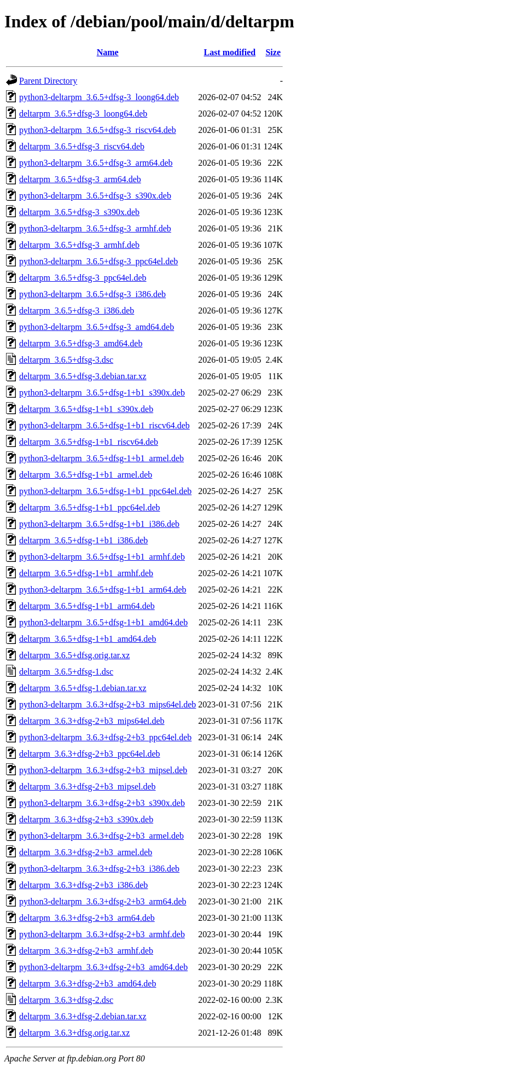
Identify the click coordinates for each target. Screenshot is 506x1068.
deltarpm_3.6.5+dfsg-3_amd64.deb (80, 343)
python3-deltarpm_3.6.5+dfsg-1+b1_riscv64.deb (104, 425)
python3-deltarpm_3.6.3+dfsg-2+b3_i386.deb (99, 868)
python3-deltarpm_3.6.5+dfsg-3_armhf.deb (95, 228)
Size (273, 52)
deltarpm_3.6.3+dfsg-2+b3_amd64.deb (87, 983)
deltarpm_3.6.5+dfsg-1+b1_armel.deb (85, 474)
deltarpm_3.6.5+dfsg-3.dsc (66, 359)
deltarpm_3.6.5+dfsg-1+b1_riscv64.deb (88, 441)
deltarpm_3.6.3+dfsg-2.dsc (66, 1000)
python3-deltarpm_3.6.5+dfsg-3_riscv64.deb (97, 130)
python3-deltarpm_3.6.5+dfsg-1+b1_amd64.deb (103, 622)
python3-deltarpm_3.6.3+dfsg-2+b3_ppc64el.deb (105, 737)
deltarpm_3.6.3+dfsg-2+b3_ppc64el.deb (89, 753)
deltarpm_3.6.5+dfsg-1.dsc (66, 671)
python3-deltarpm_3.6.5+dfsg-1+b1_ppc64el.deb (105, 491)
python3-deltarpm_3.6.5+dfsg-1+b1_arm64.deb (103, 589)
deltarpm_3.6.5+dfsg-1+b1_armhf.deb (86, 573)
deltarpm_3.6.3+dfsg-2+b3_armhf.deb (86, 950)
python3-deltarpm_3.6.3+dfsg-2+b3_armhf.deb (102, 934)
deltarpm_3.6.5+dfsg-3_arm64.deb (80, 179)
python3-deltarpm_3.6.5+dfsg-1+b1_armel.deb (101, 458)
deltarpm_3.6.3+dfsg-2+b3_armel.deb (85, 852)
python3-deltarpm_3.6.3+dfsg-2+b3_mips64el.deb (107, 704)
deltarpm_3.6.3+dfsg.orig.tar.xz (74, 1032)
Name (108, 52)
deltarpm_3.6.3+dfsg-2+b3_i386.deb (83, 885)
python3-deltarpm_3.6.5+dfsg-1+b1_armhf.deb (102, 556)
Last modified (230, 52)
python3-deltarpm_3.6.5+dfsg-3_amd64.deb (96, 327)
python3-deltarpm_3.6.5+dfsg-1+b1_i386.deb (99, 524)
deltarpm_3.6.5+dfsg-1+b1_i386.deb (83, 540)
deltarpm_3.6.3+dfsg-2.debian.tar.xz (83, 1016)
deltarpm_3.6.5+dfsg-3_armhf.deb (79, 244)
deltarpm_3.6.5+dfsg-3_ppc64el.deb (83, 277)
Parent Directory (48, 80)
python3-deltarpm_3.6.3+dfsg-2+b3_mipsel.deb (103, 770)
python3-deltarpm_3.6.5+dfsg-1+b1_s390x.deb (102, 392)
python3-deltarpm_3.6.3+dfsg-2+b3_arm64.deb (103, 901)
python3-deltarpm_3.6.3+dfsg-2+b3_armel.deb (101, 835)
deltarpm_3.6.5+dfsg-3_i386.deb (76, 310)
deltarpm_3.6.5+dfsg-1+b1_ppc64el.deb (89, 507)
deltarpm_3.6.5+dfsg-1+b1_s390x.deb (86, 409)
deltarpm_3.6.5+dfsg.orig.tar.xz (74, 655)
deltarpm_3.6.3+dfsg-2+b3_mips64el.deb (92, 720)
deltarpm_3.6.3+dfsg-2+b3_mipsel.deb (87, 786)
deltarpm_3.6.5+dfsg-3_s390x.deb (79, 212)
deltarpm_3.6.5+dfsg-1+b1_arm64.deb (87, 606)
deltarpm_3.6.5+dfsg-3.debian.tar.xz (83, 376)
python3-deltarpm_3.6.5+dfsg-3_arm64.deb (96, 162)
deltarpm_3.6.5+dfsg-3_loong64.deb (83, 113)
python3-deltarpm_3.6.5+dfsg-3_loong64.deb (99, 97)
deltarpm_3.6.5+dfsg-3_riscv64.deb (81, 146)
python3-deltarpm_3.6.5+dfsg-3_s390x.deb (95, 195)
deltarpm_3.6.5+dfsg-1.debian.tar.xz (83, 688)
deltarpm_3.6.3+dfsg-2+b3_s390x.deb (86, 819)
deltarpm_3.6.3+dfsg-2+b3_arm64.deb (87, 917)
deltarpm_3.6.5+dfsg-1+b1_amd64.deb (87, 638)
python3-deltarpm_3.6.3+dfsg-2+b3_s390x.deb (102, 803)
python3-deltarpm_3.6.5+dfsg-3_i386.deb (92, 294)
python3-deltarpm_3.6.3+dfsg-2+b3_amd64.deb (103, 967)
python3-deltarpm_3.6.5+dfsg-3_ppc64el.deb (98, 261)
